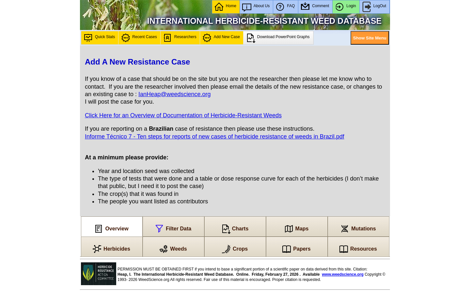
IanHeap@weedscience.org (174, 94)
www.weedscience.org (343, 274)
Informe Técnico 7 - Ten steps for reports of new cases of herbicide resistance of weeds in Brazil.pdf (214, 136)
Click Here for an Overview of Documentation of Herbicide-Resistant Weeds (183, 115)
